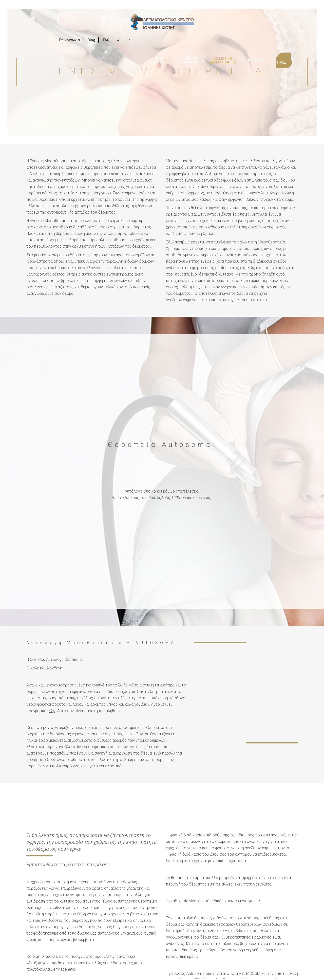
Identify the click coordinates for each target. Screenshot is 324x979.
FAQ (106, 40)
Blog (91, 40)
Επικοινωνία (69, 40)
